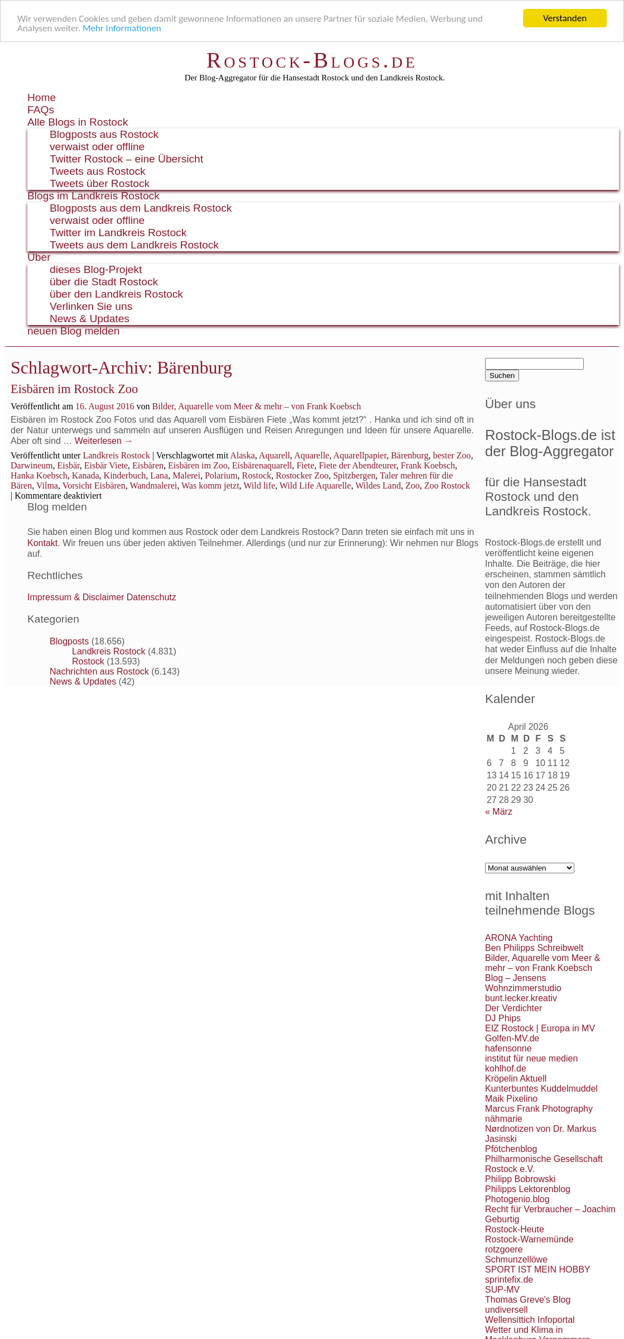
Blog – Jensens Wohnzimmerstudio (523, 983)
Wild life (259, 485)
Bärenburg (409, 455)
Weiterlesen (104, 441)
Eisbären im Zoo (198, 465)
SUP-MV (502, 1289)
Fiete (305, 465)
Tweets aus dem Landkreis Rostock (134, 245)
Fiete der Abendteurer (357, 465)
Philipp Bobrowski (520, 1179)
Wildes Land (378, 485)
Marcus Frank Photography (539, 1108)
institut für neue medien (531, 1058)
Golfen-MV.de (512, 1038)
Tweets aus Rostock (98, 171)
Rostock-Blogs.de (312, 60)
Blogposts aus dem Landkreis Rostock (141, 208)
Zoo (412, 485)
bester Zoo (452, 455)
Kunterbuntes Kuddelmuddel (541, 1088)
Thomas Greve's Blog (527, 1299)
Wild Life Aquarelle (315, 485)
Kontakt (42, 542)
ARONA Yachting (519, 938)
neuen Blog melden (73, 331)
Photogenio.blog (517, 1199)
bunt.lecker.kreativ (521, 998)
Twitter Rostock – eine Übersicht (126, 159)
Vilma (47, 485)
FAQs (40, 110)
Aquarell (274, 455)
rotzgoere (504, 1249)
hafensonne (508, 1048)
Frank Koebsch (428, 465)
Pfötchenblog (511, 1149)
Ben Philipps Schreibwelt (534, 948)
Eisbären (148, 465)
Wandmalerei (153, 485)
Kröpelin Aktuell (515, 1078)
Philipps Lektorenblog (527, 1189)
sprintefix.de (509, 1279)
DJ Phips (503, 1018)
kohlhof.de (505, 1068)
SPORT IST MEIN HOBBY (538, 1269)
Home (41, 97)
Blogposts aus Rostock (104, 134)
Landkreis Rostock (116, 455)
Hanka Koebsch (39, 475)
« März (498, 811)
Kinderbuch (125, 475)
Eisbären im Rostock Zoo (74, 389)
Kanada (85, 475)
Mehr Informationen (122, 28)
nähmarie (503, 1118)
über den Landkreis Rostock (116, 294)
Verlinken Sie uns (91, 306)
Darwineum (32, 465)
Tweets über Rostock (100, 183)
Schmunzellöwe (516, 1259)
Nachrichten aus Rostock (99, 671)
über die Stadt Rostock (104, 282)
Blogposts (69, 641)
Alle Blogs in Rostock (77, 122)
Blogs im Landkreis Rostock (93, 196)
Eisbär (68, 465)
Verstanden (565, 18)
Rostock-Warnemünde (529, 1239)
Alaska (242, 455)
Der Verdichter (513, 1008)
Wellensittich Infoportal (530, 1319)
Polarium (221, 475)
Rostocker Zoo (302, 475)
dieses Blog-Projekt (96, 269)
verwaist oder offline (97, 146)
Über (39, 257)
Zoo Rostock (447, 485)
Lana (159, 475)
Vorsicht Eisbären (94, 485)
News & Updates (89, 318)
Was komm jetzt (210, 485)
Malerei (186, 475)
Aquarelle (311, 455)
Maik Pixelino (511, 1098)
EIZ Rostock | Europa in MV (540, 1028)
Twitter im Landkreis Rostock (118, 232)
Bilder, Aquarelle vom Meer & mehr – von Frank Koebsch (256, 406)
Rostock (256, 475)
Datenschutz (151, 597)
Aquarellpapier (359, 455)
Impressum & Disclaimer (75, 597)
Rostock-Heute (514, 1229)
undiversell (506, 1309)
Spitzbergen (354, 475)
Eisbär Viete (106, 465)
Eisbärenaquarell (262, 465)
